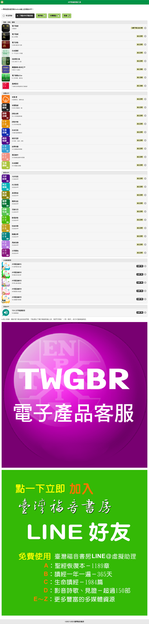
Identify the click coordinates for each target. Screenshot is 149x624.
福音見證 (72, 140)
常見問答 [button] (9, 16)
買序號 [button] (40, 16)
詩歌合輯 (72, 116)
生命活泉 (72, 132)
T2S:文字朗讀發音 (72, 312)
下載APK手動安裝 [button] (26, 16)
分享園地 (72, 253)
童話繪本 (72, 157)
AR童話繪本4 (72, 291)
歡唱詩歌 (72, 220)
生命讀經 (72, 53)
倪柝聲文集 (72, 61)
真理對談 (72, 195)
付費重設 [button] (53, 16)
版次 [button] (2, 2)
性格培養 (72, 228)
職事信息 (72, 203)
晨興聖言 (72, 86)
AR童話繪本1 (72, 266)
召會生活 (72, 211)
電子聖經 (72, 28)
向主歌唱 (72, 187)
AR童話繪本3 (72, 283)
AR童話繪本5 (72, 299)
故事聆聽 (72, 149)
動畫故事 (72, 236)
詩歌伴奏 (72, 124)
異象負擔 (72, 244)
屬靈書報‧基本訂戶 (72, 69)
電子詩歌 (72, 44)
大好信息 (72, 178)
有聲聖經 (72, 107)
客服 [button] (65, 16)
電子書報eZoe (72, 77)
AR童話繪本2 (72, 274)
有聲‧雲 (72, 99)
